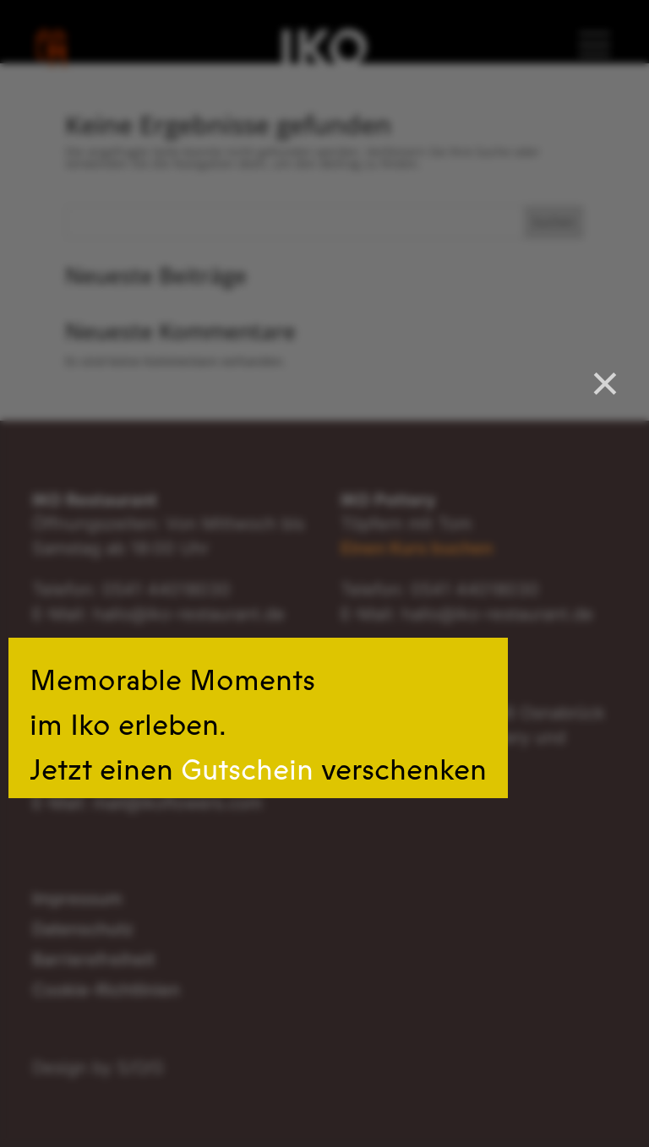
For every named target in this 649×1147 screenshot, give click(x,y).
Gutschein (247, 770)
